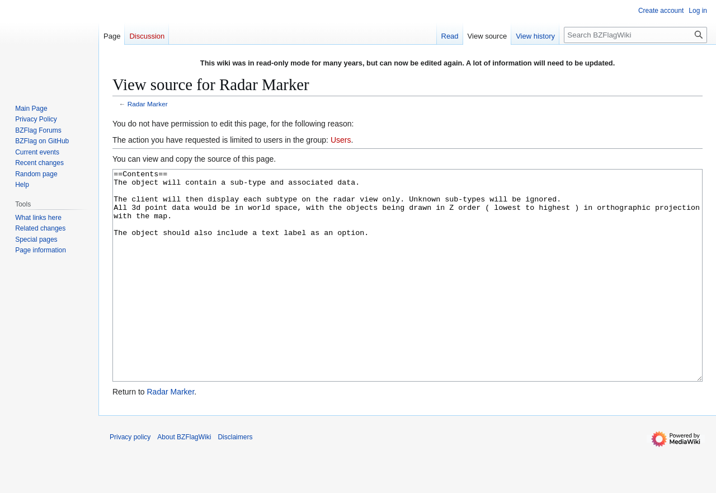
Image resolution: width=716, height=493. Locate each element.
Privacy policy (130, 479)
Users (341, 139)
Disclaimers (235, 479)
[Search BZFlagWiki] (635, 35)
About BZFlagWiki (184, 479)
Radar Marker (148, 103)
